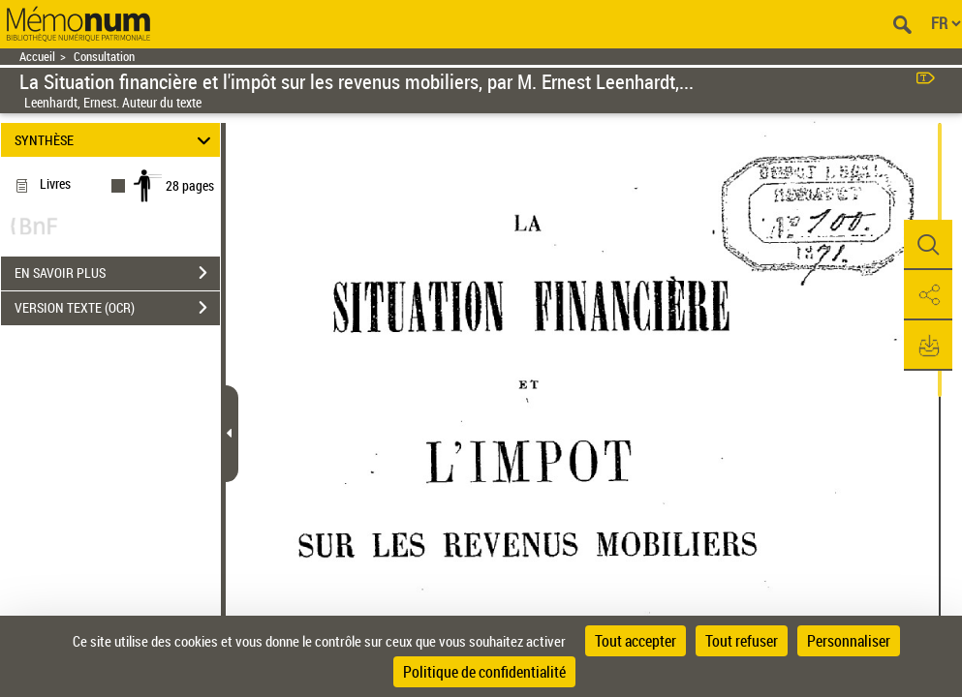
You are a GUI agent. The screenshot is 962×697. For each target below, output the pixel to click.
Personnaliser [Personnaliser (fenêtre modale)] (848, 641)
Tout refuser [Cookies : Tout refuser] (741, 641)
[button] (928, 245)
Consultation (104, 56)
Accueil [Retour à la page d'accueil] (37, 56)
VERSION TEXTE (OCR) (117, 307)
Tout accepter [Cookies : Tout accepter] (635, 641)
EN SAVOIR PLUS (117, 273)
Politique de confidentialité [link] (484, 671)
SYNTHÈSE (116, 140)
